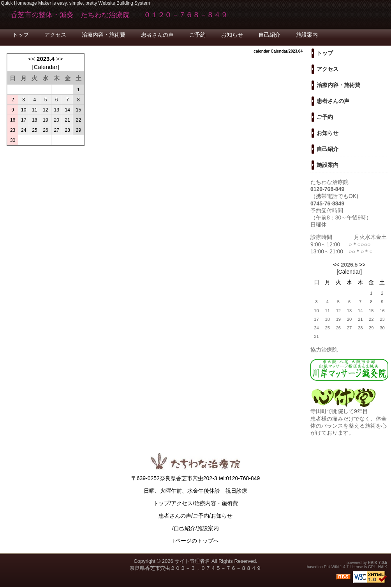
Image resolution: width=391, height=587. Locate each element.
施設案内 (307, 35)
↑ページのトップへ (196, 540)
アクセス (55, 35)
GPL (372, 567)
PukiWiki (331, 567)
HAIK (372, 562)
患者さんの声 (157, 35)
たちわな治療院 (329, 182)
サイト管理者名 (192, 561)
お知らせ (232, 35)
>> (59, 58)
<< (31, 58)
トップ (20, 35)
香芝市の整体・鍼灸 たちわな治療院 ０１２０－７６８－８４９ (119, 15)
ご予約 (197, 35)
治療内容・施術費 (103, 35)
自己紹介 (269, 35)
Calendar (46, 67)
